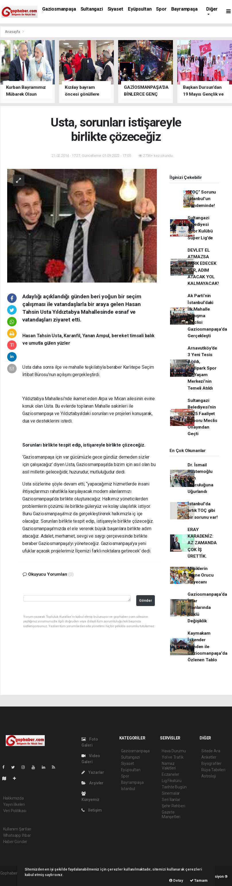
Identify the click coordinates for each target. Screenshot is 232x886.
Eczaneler (170, 774)
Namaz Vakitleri (169, 765)
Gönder (145, 600)
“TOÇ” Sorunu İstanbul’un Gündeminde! (202, 199)
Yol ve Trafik (173, 757)
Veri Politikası (14, 810)
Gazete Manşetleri (171, 814)
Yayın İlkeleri (14, 804)
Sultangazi (92, 9)
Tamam (199, 880)
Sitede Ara (210, 751)
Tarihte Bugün (174, 787)
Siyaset (116, 9)
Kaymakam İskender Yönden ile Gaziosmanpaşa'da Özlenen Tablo (207, 646)
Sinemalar (171, 793)
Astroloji (208, 776)
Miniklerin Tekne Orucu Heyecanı (200, 575)
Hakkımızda (13, 798)
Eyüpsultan (139, 9)
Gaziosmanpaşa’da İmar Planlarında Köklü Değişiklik (207, 607)
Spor (161, 9)
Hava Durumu (174, 751)
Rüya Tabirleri (213, 769)
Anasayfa (13, 31)
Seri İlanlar (171, 799)
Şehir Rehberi (173, 806)
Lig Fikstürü (172, 780)
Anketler (208, 757)
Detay (176, 880)
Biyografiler (211, 763)
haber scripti (11, 879)
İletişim (91, 810)
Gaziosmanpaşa (59, 9)
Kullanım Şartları (17, 829)
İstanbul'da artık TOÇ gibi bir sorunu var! (202, 510)
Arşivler (92, 783)
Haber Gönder (15, 841)
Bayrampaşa (184, 9)
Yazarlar (92, 772)
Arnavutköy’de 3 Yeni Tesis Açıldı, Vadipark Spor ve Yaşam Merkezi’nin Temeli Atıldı (202, 368)
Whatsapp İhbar (17, 835)
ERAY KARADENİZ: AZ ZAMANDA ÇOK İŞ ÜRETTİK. (202, 543)
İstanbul (128, 788)
